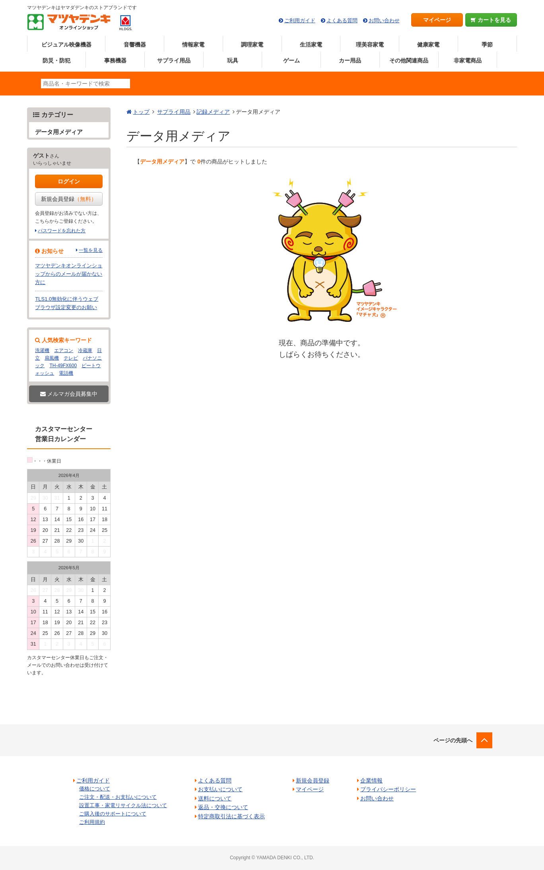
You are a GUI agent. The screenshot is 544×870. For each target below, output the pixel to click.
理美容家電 (370, 44)
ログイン (69, 181)
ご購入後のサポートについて (112, 814)
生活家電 (311, 44)
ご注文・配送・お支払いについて (118, 797)
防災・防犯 (56, 60)
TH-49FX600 (63, 365)
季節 (487, 44)
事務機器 (115, 60)
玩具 (232, 60)
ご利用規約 (92, 822)
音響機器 (135, 44)
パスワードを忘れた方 (61, 231)
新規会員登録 (69, 199)
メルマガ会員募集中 (68, 394)
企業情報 (371, 780)
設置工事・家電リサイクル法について (123, 805)
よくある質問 (341, 20)
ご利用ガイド (299, 20)
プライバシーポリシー (388, 789)
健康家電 (428, 44)
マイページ (437, 20)
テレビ (71, 358)
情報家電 (193, 44)
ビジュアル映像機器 (66, 44)
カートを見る (491, 20)
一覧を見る (91, 250)
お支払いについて (220, 789)
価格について (94, 789)
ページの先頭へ (452, 740)
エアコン (63, 350)
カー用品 (350, 60)
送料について (214, 798)
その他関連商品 (408, 60)
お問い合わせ (384, 20)
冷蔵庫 (85, 350)
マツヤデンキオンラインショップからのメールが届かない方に (68, 274)
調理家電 (252, 44)
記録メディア (213, 112)
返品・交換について (223, 807)
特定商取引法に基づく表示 (231, 816)
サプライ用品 (173, 60)
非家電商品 (468, 60)
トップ (141, 112)
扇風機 (52, 358)
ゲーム (291, 60)
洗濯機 (42, 350)
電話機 (66, 373)
